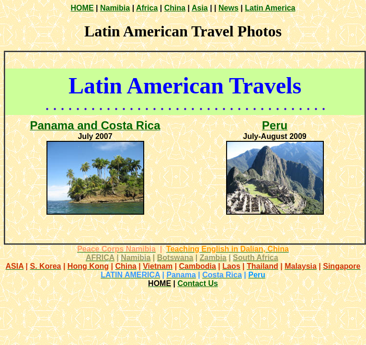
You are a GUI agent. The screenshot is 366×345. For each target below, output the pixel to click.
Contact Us (197, 283)
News (228, 8)
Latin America (270, 8)
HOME (82, 8)
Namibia (115, 8)
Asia (200, 8)
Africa (147, 8)
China (174, 8)
